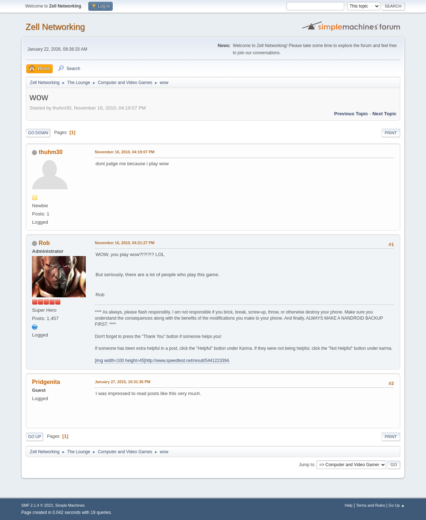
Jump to (306, 464)
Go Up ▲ (397, 505)
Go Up (34, 437)
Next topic (384, 113)
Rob (44, 243)
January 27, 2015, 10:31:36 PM (122, 382)
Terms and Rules (370, 505)
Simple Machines (70, 505)
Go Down (38, 133)
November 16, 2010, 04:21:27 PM (124, 243)
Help (348, 505)
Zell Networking (55, 27)
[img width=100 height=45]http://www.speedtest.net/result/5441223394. (162, 360)
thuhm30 (51, 152)
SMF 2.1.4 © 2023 (37, 505)
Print (391, 133)
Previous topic (351, 113)
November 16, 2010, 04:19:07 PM (124, 152)
